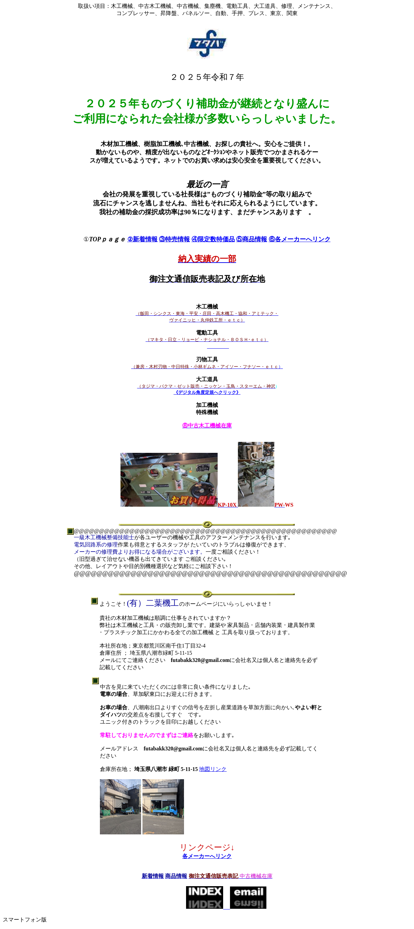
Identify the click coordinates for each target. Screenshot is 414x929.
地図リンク (213, 769)
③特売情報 (174, 239)
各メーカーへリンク (207, 856)
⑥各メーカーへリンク (300, 239)
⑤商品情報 (251, 239)
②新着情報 (142, 239)
